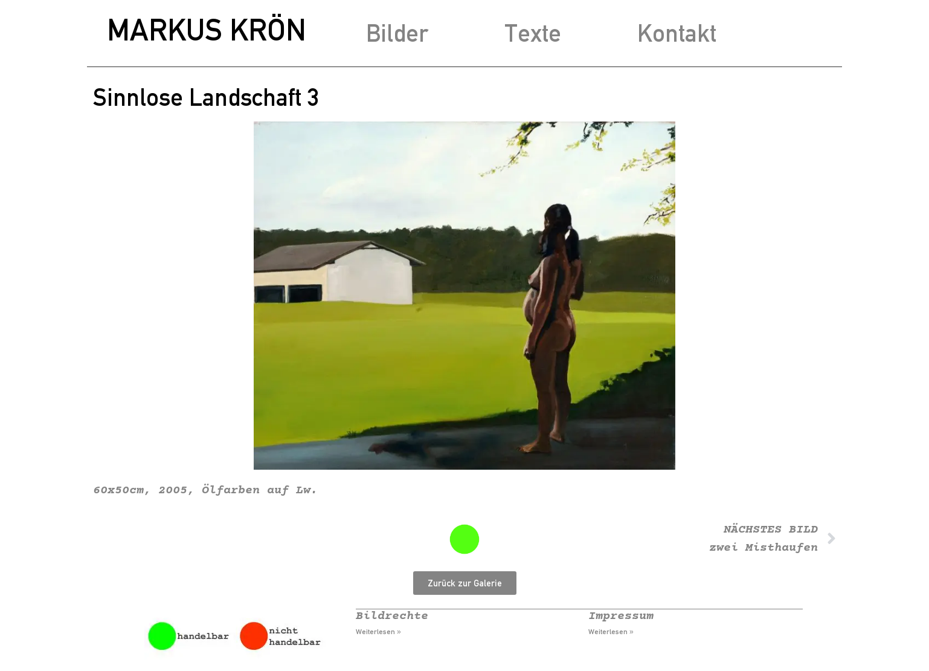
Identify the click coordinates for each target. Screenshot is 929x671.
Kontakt (676, 33)
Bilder (397, 33)
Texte (532, 33)
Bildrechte (392, 616)
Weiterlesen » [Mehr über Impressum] (611, 631)
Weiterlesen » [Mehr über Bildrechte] (378, 631)
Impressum (621, 616)
